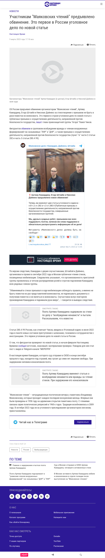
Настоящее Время (17, 34)
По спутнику (14, 546)
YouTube (57, 541)
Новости (14, 11)
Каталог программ (17, 517)
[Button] (77, 44)
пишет (39, 122)
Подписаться (83, 422)
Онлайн (57, 536)
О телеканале (15, 512)
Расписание (59, 546)
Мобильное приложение (64, 512)
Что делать (71, 259)
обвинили (25, 128)
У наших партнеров (17, 541)
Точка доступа (15, 536)
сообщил (22, 346)
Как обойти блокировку (19, 522)
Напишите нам (60, 517)
